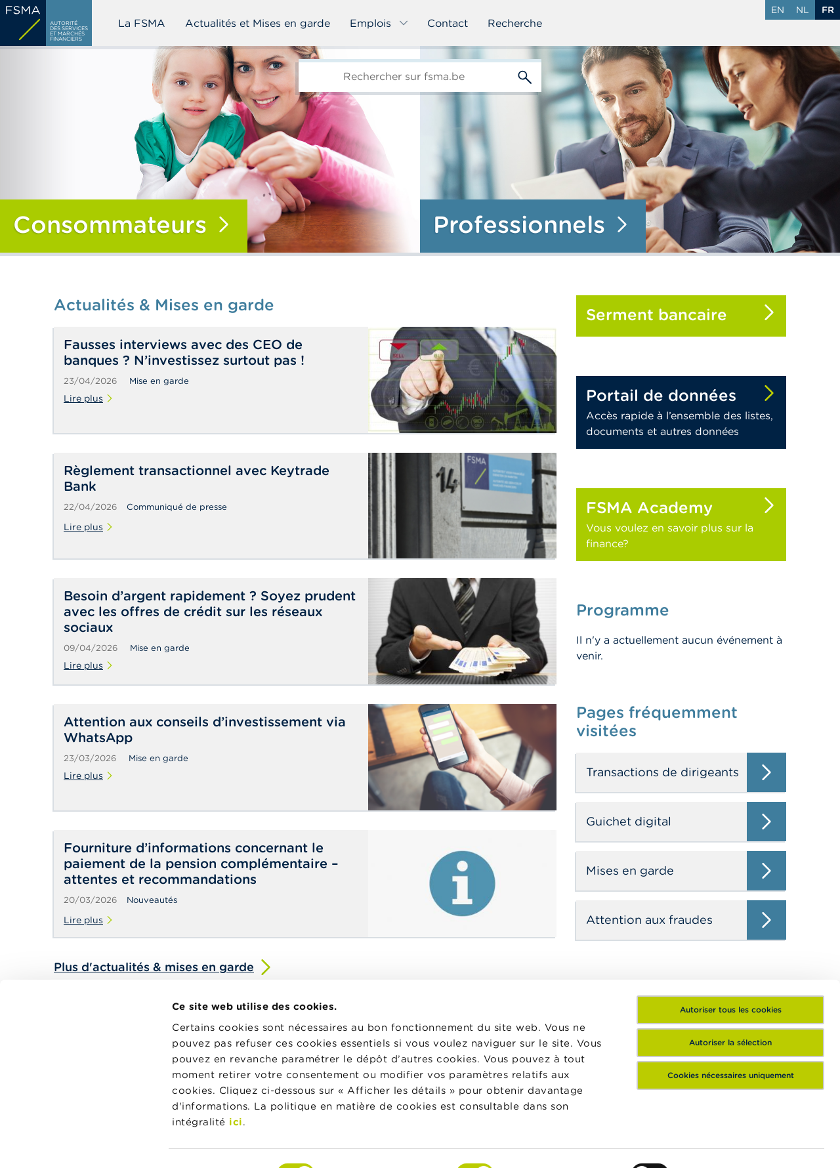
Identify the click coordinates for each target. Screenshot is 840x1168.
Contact (447, 23)
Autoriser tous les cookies (731, 931)
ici (236, 1043)
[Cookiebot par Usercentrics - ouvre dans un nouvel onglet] (85, 1142)
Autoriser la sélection (730, 964)
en (777, 10)
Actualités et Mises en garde (257, 23)
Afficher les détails (220, 1142)
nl (802, 10)
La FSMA (141, 23)
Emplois (379, 23)
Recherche (515, 23)
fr (828, 10)
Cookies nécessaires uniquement (730, 997)
